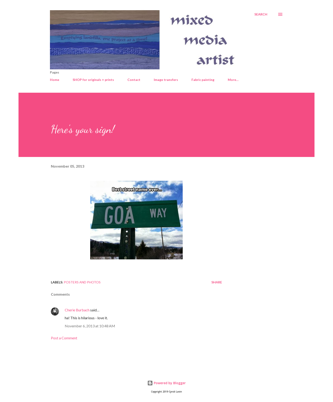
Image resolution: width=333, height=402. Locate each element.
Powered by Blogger (166, 383)
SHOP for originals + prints (93, 80)
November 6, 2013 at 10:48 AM (90, 326)
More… (233, 80)
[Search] (260, 14)
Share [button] (216, 282)
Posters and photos (82, 282)
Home (54, 80)
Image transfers (166, 80)
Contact (133, 80)
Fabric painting (202, 80)
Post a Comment (64, 338)
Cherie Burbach (77, 310)
